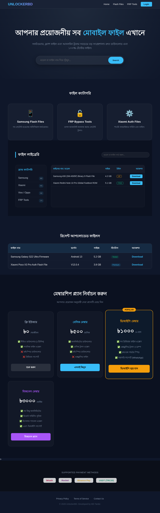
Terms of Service (81, 499)
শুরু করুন (30, 367)
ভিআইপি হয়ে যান (129, 368)
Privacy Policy (62, 499)
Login (146, 4)
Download (136, 176)
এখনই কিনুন (80, 367)
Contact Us (99, 499)
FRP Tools (132, 4)
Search (116, 60)
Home (106, 4)
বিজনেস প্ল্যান (30, 436)
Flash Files (118, 4)
